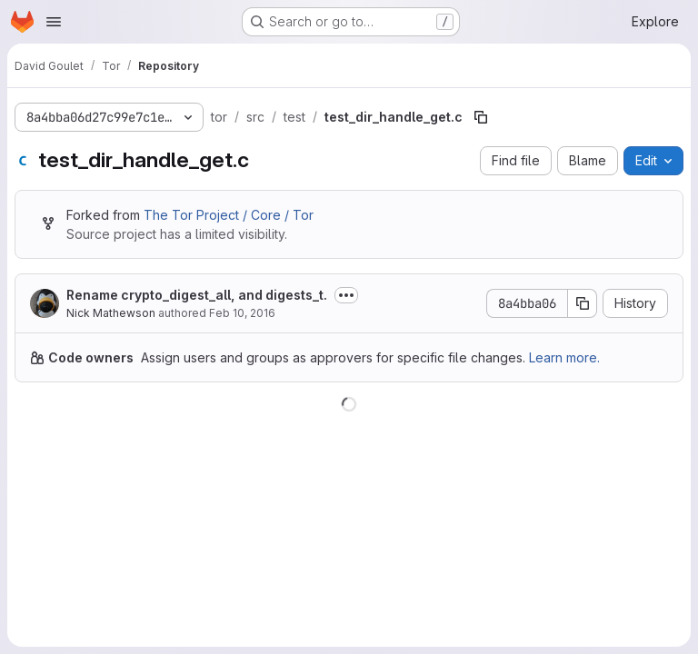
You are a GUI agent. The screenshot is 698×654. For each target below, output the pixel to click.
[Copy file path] (480, 117)
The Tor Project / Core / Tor (229, 215)
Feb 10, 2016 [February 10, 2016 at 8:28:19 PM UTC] (242, 313)
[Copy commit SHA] (582, 303)
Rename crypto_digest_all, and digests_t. (196, 294)
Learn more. (564, 357)
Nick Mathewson (110, 313)
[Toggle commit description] (346, 295)
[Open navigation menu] (53, 21)
